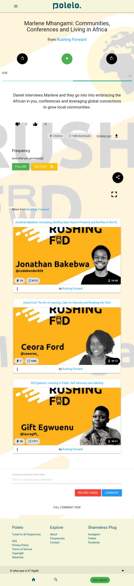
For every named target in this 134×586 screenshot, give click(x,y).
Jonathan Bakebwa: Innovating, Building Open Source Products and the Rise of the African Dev (71, 222)
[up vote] (35, 124)
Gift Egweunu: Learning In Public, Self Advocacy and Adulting (67, 383)
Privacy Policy (20, 545)
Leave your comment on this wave (28, 474)
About (53, 534)
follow (20, 166)
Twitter (92, 538)
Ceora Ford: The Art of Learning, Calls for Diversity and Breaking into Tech (67, 302)
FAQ (14, 541)
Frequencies (57, 538)
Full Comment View (67, 507)
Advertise (17, 557)
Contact (54, 542)
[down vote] (17, 124)
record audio (88, 492)
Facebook (94, 542)
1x (45, 124)
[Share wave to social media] (117, 177)
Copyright (18, 553)
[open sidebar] (15, 6)
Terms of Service (22, 549)
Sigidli (35, 570)
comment (112, 492)
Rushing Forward (71, 39)
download (108, 136)
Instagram (94, 534)
